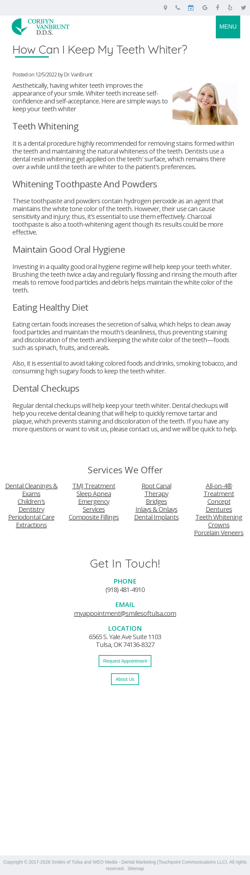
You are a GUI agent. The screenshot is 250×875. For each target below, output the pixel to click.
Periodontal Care (31, 517)
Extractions (31, 524)
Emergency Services (93, 505)
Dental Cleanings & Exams (31, 489)
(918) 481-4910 (125, 589)
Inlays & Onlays (156, 509)
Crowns (218, 524)
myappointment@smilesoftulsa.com (125, 613)
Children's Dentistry (31, 505)
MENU (228, 26)
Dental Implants (156, 517)
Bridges (156, 501)
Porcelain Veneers (218, 532)
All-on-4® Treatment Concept (218, 493)
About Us (125, 679)
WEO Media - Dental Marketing (124, 862)
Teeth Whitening (218, 517)
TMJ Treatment (93, 485)
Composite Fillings (94, 517)
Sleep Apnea (93, 493)
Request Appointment (125, 661)
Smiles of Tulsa (67, 862)
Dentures (219, 509)
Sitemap (135, 868)
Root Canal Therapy (156, 489)
